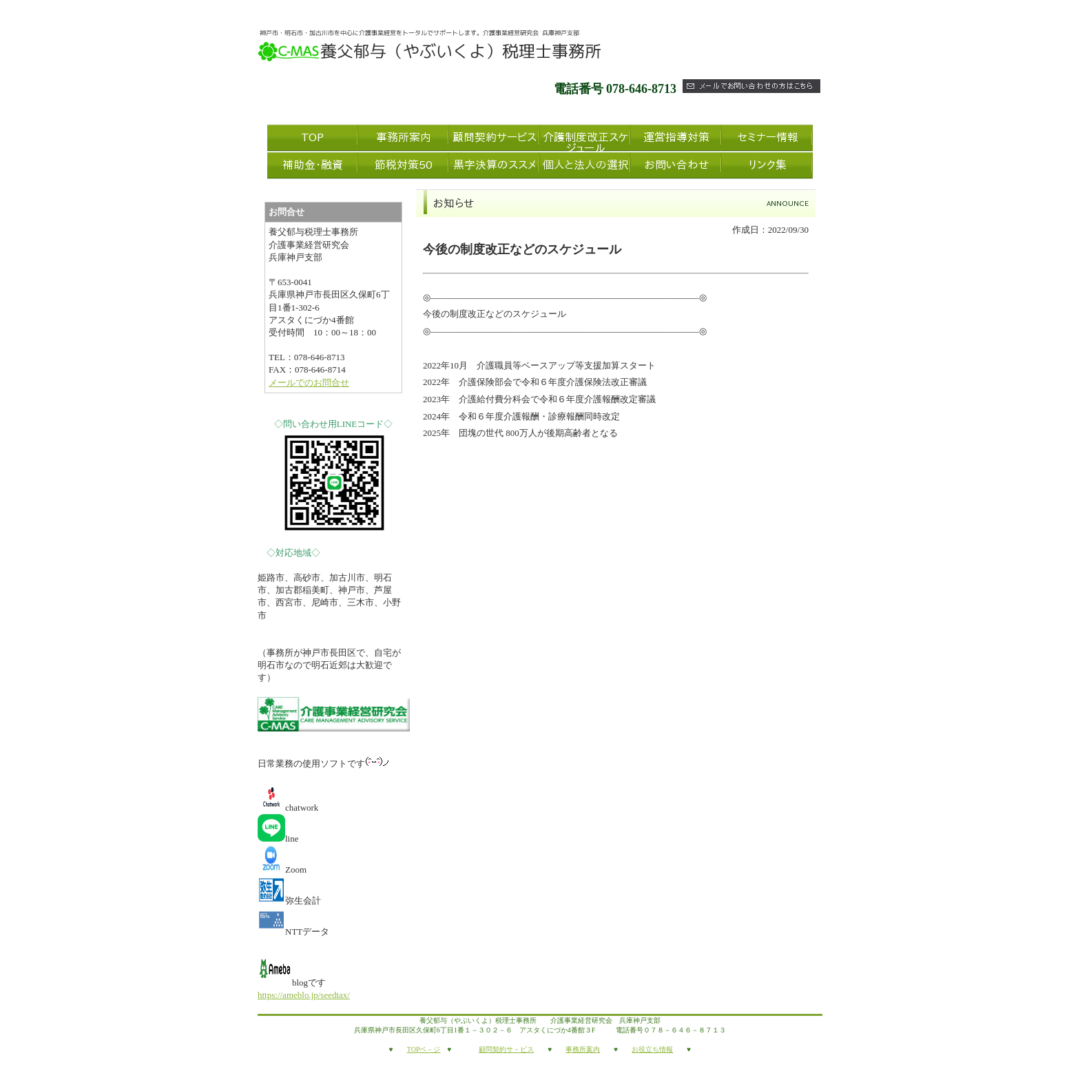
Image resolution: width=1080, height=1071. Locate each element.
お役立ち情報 (652, 1049)
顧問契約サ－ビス (506, 1049)
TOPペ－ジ (424, 1049)
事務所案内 (582, 1049)
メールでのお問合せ (309, 382)
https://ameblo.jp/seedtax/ (304, 995)
